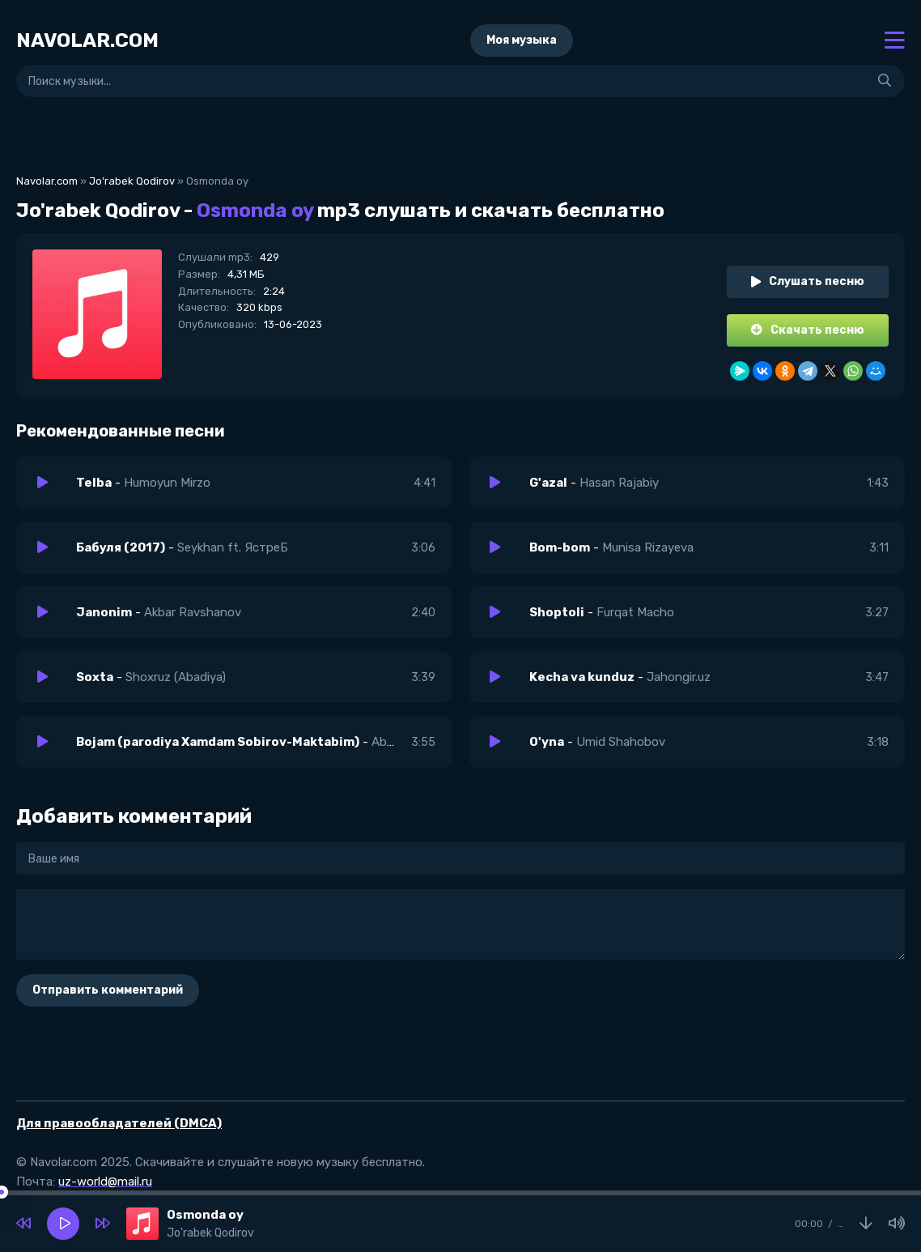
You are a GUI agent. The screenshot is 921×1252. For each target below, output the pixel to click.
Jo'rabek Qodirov (132, 181)
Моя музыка (521, 40)
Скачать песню (807, 330)
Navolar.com (47, 181)
